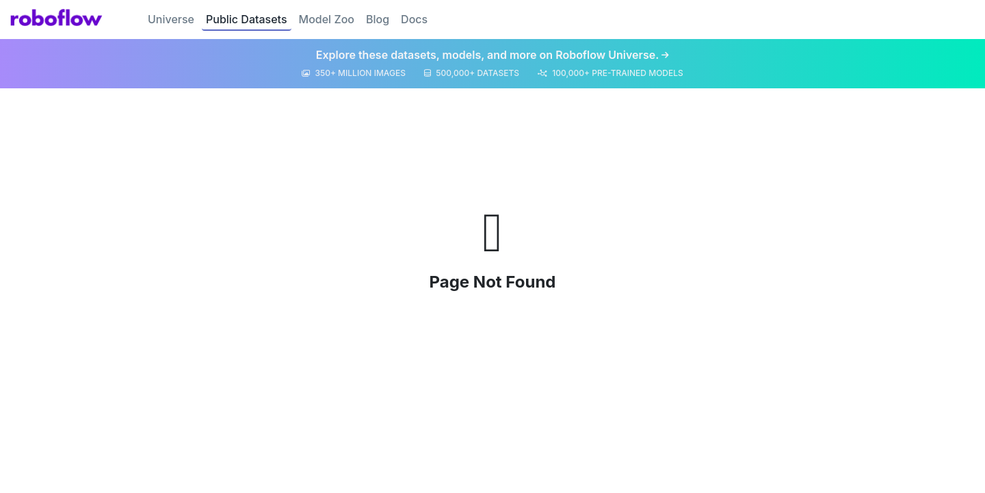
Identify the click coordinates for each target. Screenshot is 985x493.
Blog (377, 19)
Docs (414, 19)
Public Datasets (246, 19)
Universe (171, 19)
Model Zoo (326, 19)
